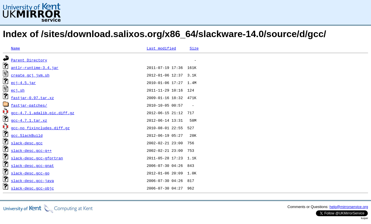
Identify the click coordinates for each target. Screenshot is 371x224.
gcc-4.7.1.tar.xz (29, 120)
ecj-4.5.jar (23, 82)
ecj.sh (18, 90)
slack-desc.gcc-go (30, 173)
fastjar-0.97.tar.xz (32, 97)
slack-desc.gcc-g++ (31, 150)
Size (194, 48)
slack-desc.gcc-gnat (32, 165)
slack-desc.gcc (27, 142)
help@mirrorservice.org (349, 207)
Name (15, 48)
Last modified (161, 48)
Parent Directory (29, 60)
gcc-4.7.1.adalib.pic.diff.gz (42, 112)
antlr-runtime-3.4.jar (35, 67)
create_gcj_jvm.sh (30, 75)
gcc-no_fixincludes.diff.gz (40, 127)
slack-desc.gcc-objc (32, 188)
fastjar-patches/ (29, 105)
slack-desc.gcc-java (32, 180)
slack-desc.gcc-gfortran (37, 158)
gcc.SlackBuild (27, 135)
